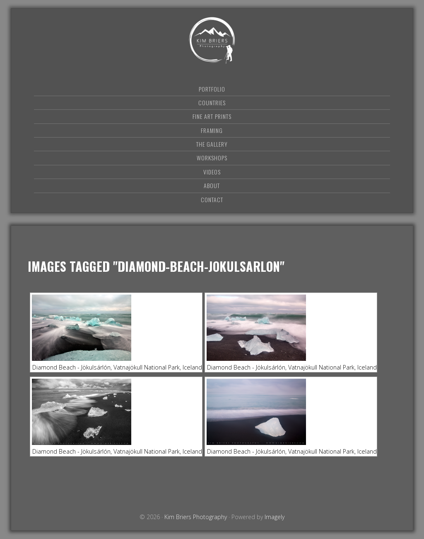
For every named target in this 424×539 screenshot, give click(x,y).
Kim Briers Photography (212, 40)
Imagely (274, 517)
